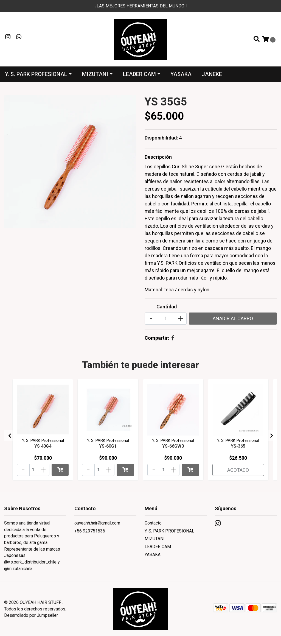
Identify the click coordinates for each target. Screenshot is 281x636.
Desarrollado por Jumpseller (31, 615)
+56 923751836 (89, 531)
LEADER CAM (139, 74)
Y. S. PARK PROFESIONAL (36, 74)
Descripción (158, 157)
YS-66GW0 (173, 446)
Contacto (153, 523)
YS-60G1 (108, 446)
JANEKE (212, 74)
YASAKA (181, 74)
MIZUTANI (95, 74)
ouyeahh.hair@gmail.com (97, 523)
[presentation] (9, 435)
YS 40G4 (42, 446)
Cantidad (166, 306)
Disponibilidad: (161, 138)
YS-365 (238, 446)
